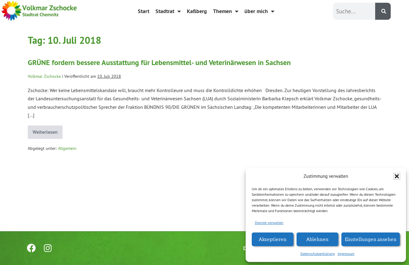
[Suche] (383, 11)
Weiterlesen (47, 130)
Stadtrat (168, 11)
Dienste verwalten (269, 222)
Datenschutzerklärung (318, 253)
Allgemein (67, 148)
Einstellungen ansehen (371, 239)
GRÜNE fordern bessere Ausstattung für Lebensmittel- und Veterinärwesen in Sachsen (159, 62)
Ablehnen (317, 239)
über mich (259, 11)
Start (143, 11)
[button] (397, 176)
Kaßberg (197, 11)
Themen (225, 11)
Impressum (346, 253)
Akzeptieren (272, 239)
